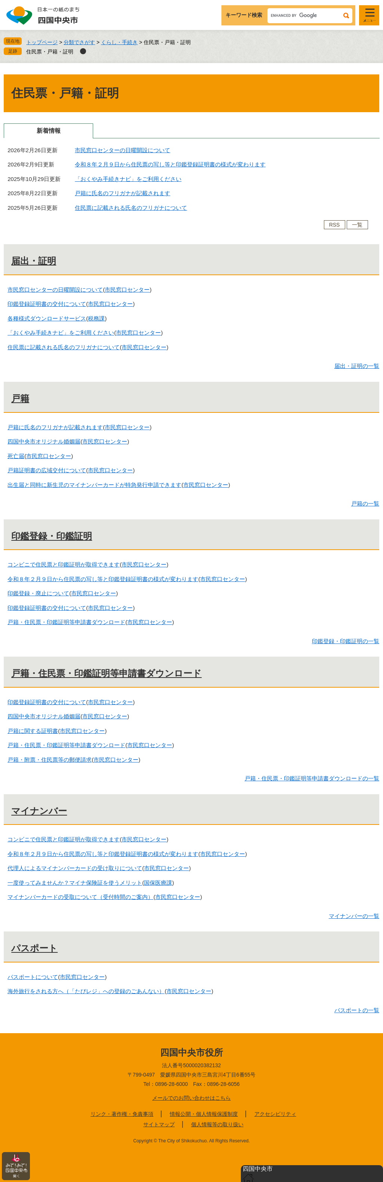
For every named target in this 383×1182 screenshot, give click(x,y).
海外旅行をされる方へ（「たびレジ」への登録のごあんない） (86, 991)
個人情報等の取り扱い (217, 1124)
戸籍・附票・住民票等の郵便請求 (49, 759)
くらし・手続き (119, 42)
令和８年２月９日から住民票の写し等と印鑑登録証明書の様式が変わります (170, 164)
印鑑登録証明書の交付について (46, 304)
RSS (334, 225)
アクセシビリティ (275, 1114)
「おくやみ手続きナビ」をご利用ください (128, 179)
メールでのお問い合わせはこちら (191, 1098)
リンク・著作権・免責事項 (122, 1114)
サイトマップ (159, 1124)
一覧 (357, 225)
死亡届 (15, 456)
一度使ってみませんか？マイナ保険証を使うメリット (74, 882)
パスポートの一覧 (356, 1010)
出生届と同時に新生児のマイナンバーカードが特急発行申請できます (94, 485)
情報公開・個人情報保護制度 (204, 1114)
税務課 (96, 318)
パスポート (34, 948)
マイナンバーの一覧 (354, 916)
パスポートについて (32, 977)
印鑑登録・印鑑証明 (51, 536)
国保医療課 (158, 882)
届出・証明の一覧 (356, 366)
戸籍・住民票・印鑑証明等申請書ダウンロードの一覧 (312, 778)
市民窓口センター (127, 289)
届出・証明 (33, 261)
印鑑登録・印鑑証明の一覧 (345, 641)
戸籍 (20, 398)
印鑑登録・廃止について (38, 593)
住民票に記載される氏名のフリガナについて (131, 208)
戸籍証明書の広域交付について (46, 470)
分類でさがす (79, 42)
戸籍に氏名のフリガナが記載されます (122, 193)
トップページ (42, 42)
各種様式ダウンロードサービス (46, 318)
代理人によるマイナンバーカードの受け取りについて (74, 868)
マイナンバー (39, 811)
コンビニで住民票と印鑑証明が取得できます (63, 564)
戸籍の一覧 (365, 503)
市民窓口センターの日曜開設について (122, 150)
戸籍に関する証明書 (32, 731)
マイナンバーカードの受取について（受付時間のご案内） (80, 897)
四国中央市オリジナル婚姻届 (43, 441)
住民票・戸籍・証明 (49, 52)
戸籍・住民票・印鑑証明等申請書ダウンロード (66, 622)
